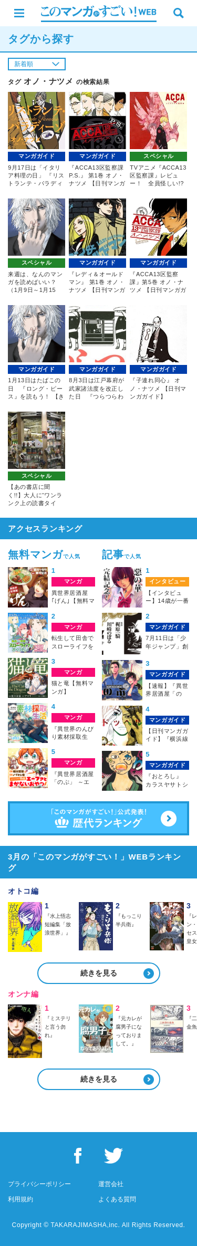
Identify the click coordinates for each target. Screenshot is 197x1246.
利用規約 (20, 1199)
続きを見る (98, 973)
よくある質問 (117, 1199)
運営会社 (110, 1184)
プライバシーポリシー (39, 1184)
